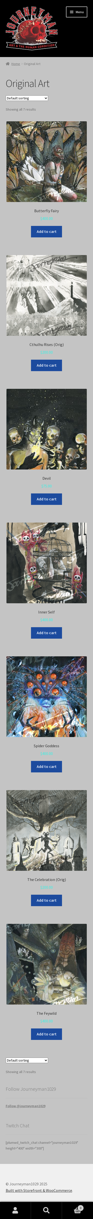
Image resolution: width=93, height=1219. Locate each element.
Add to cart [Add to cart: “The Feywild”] (47, 1033)
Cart (73, 1207)
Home (15, 64)
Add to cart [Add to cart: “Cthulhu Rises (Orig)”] (47, 365)
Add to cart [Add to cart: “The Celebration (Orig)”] (47, 900)
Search (46, 1210)
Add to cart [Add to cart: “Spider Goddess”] (47, 766)
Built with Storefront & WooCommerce (39, 1190)
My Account (15, 1210)
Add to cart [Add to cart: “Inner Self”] (47, 632)
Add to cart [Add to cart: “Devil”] (47, 498)
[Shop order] (27, 98)
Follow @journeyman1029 (25, 1106)
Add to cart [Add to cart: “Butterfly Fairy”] (47, 231)
